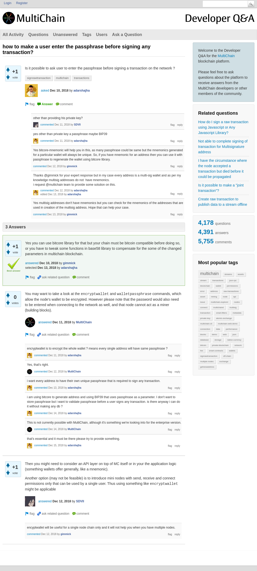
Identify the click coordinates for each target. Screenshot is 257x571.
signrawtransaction (208, 356)
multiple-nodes (207, 361)
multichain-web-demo (227, 324)
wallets (232, 351)
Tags (86, 34)
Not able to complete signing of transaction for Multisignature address (222, 146)
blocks (203, 334)
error (202, 291)
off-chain (227, 356)
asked (45, 90)
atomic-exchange (224, 318)
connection (205, 329)
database (204, 340)
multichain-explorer (219, 302)
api (234, 297)
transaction (205, 313)
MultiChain (226, 56)
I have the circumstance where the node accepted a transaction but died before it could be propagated (222, 168)
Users (101, 34)
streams (228, 274)
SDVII (77, 124)
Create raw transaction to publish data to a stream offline (222, 202)
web (225, 334)
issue (202, 302)
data (218, 329)
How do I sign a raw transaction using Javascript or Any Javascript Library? (223, 127)
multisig (233, 307)
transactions (217, 280)
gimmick (72, 166)
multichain (209, 273)
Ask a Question (127, 34)
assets (241, 274)
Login (7, 3)
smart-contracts (216, 351)
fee (201, 351)
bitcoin (203, 345)
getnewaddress (207, 367)
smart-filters (221, 313)
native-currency (234, 340)
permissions (232, 286)
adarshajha (82, 90)
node (225, 297)
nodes (237, 302)
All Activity (13, 34)
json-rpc (232, 280)
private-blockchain (220, 345)
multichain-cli (206, 324)
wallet (218, 286)
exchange (223, 361)
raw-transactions (231, 291)
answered (32, 263)
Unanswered (65, 34)
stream (203, 280)
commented (47, 124)
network (238, 345)
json (234, 334)
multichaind (218, 307)
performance (231, 329)
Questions (38, 34)
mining (214, 297)
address (214, 291)
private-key (205, 318)
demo (214, 334)
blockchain (205, 286)
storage (218, 340)
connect (203, 307)
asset (202, 297)
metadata (237, 313)
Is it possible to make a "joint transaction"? (221, 188)
